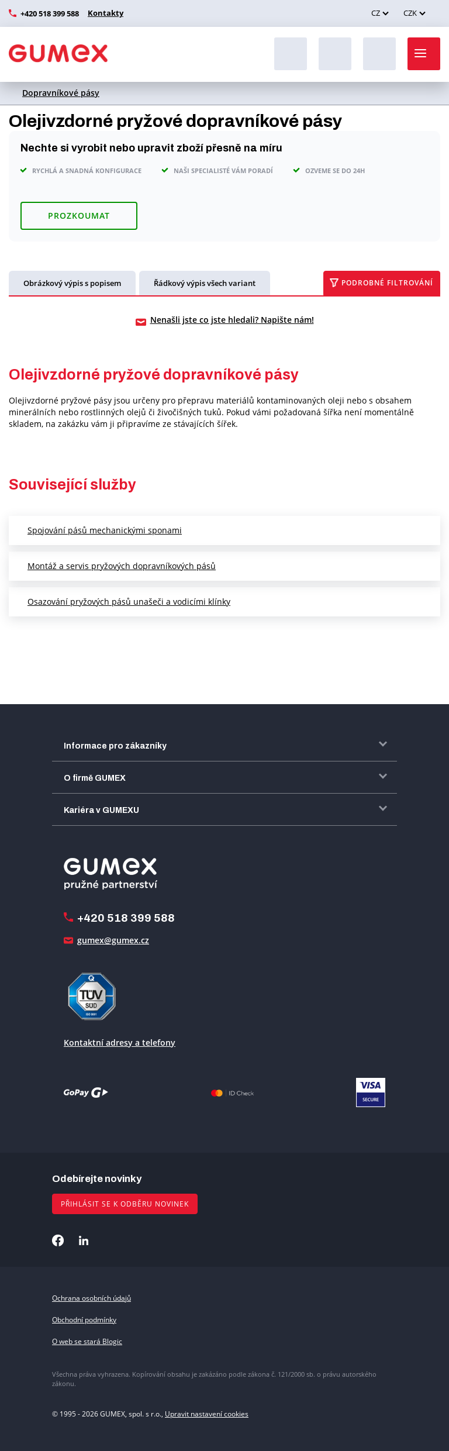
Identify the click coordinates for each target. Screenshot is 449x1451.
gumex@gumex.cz (113, 940)
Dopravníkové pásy (60, 92)
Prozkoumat (79, 215)
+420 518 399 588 (49, 13)
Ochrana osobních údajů (91, 1298)
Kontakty (104, 13)
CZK (410, 13)
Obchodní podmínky (84, 1320)
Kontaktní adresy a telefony (119, 1042)
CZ (375, 13)
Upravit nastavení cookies (206, 1414)
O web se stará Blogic (87, 1341)
